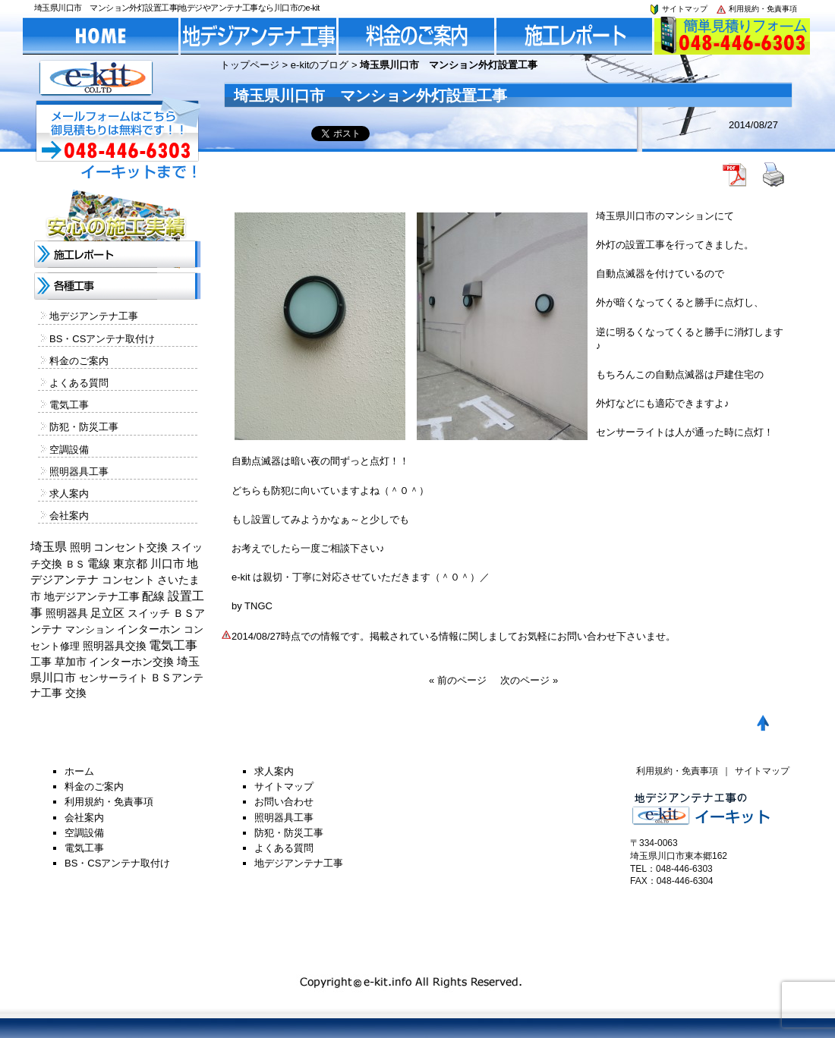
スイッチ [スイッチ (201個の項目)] (149, 613)
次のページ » (529, 680)
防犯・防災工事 (83, 426)
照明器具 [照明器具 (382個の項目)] (67, 613)
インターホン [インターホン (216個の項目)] (149, 629)
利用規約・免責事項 (756, 9)
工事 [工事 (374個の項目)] (41, 662)
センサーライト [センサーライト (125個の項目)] (113, 678)
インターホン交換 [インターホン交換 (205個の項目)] (131, 662)
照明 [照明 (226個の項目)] (80, 547)
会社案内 (69, 515)
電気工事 (69, 404)
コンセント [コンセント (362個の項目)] (128, 580)
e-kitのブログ (320, 65)
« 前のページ (458, 680)
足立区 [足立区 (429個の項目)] (107, 613)
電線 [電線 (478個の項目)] (98, 564)
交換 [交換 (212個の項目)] (76, 693)
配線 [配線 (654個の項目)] (153, 596)
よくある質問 (79, 382)
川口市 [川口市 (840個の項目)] (167, 563)
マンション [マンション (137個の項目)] (90, 629)
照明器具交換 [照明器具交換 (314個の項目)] (115, 646)
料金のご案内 (79, 360)
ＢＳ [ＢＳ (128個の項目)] (75, 564)
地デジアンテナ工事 (93, 316)
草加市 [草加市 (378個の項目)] (71, 662)
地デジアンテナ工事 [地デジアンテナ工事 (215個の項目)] (92, 596)
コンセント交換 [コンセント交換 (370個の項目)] (130, 547)
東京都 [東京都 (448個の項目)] (130, 564)
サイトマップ (677, 9)
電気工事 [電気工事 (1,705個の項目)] (173, 645)
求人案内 (69, 493)
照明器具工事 (79, 471)
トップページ (249, 65)
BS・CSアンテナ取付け (102, 338)
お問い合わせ (284, 801)
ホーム (79, 771)
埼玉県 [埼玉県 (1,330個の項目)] (48, 546)
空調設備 (69, 449)
